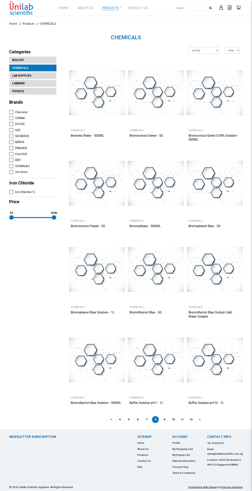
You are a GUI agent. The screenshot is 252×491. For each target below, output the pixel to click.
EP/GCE (17, 124)
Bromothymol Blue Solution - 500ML (96, 403)
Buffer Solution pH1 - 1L (146, 403)
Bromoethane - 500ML (145, 226)
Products (28, 23)
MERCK (16, 142)
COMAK (17, 118)
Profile (176, 442)
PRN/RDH (18, 148)
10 (173, 419)
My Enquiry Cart (181, 454)
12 (191, 419)
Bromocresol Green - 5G (146, 135)
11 (182, 419)
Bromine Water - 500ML (87, 135)
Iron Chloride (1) (22, 192)
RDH (15, 160)
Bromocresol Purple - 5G (88, 226)
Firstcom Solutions (232, 487)
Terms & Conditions (183, 472)
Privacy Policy (180, 466)
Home (13, 23)
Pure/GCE (18, 154)
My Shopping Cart (182, 449)
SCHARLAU (19, 166)
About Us (142, 449)
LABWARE (18, 83)
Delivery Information (183, 460)
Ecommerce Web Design (203, 487)
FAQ (139, 466)
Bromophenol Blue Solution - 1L (92, 312)
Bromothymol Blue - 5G (145, 312)
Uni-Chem (18, 172)
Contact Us (144, 460)
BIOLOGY (18, 60)
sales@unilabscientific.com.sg (225, 453)
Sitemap (144, 437)
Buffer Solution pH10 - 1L (206, 403)
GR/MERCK (19, 136)
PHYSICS (18, 91)
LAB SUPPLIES (21, 75)
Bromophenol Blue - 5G (204, 226)
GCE (14, 130)
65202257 (218, 443)
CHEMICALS (48, 23)
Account (180, 437)
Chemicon (18, 112)
